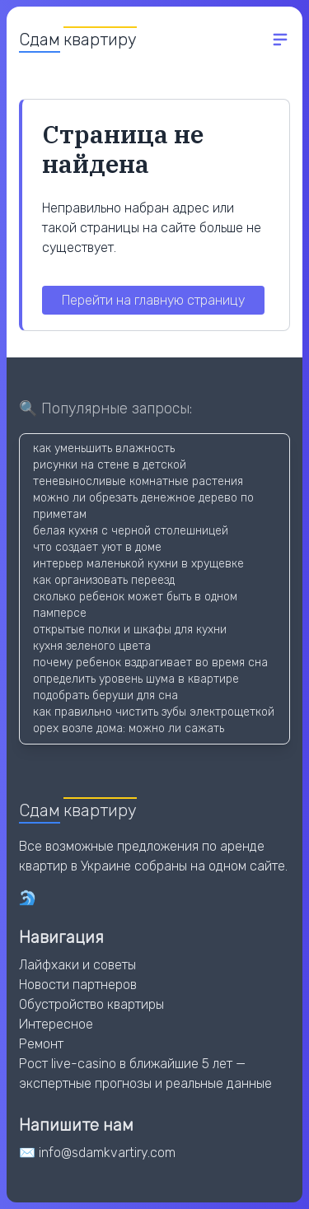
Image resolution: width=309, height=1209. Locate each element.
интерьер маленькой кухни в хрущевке (138, 564)
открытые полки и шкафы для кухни (130, 630)
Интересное (56, 1024)
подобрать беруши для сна (105, 696)
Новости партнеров (78, 984)
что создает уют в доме (97, 547)
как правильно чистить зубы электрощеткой (153, 712)
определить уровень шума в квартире (136, 679)
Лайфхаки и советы (77, 965)
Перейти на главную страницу (153, 300)
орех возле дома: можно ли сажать (128, 728)
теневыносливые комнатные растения (138, 481)
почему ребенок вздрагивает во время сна (150, 663)
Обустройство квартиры (91, 1004)
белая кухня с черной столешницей (130, 531)
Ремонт (41, 1044)
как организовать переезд (104, 580)
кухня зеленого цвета (92, 646)
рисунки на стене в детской (109, 465)
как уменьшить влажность (104, 448)
